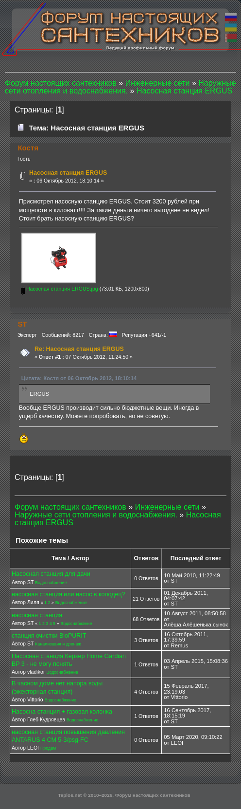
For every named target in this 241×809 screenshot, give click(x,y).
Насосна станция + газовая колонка (62, 711)
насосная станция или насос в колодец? (68, 594)
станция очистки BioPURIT (49, 635)
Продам (48, 748)
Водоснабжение (51, 582)
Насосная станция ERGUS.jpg (59, 289)
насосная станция (37, 615)
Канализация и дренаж (58, 644)
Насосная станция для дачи (51, 573)
